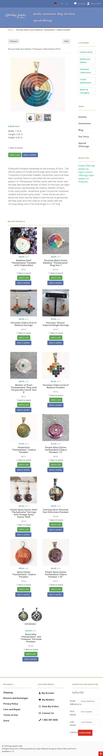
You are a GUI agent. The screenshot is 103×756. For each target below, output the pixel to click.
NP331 (23, 269)
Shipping (8, 692)
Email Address (73, 702)
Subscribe (73, 732)
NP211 (23, 456)
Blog (80, 130)
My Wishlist (79, 3)
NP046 (55, 516)
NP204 (30, 646)
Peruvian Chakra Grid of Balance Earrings (24, 324)
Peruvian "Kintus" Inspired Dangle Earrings (56, 324)
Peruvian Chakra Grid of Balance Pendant (56, 386)
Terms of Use (10, 715)
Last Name (73, 723)
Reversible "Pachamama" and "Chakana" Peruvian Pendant (31, 638)
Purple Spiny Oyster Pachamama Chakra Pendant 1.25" (56, 574)
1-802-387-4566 (48, 719)
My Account (46, 693)
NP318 (23, 329)
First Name (73, 713)
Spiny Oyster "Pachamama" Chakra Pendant (24, 574)
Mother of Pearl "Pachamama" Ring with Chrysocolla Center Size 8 (23, 388)
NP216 (55, 392)
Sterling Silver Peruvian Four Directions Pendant (56, 510)
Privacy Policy (10, 703)
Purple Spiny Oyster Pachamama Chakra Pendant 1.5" (56, 449)
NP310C (56, 269)
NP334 (23, 521)
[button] (89, 17)
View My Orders (48, 706)
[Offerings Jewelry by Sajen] (15, 17)
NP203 (23, 581)
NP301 (55, 456)
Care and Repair (12, 709)
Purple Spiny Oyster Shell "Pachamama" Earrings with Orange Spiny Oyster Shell (23, 513)
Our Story (83, 136)
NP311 (23, 396)
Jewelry (82, 116)
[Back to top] (101, 754)
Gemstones (84, 123)
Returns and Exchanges (15, 698)
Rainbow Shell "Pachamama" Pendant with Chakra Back (23, 262)
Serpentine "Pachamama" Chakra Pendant (24, 449)
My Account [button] (94, 3)
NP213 (55, 581)
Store (6, 720)
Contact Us (46, 713)
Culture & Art (86, 52)
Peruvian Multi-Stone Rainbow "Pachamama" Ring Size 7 (55, 262)
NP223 (55, 329)
